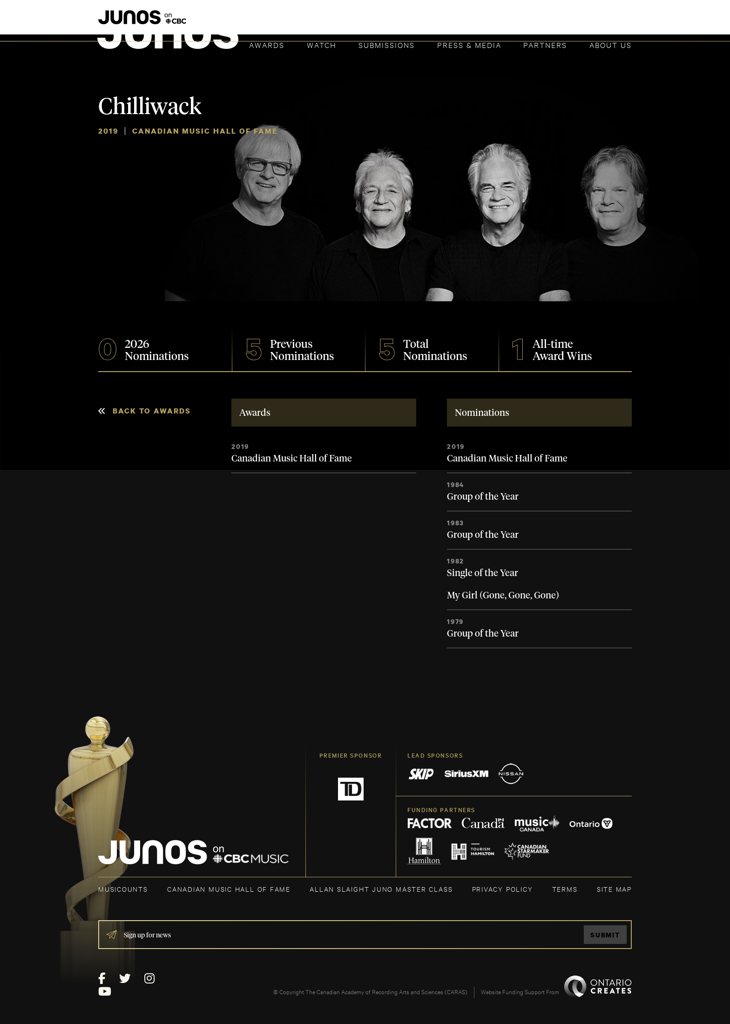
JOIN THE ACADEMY (502, 22)
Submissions (386, 44)
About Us (610, 44)
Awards (266, 44)
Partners (545, 44)
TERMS (565, 888)
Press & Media (469, 44)
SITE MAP (614, 888)
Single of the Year (482, 573)
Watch (322, 44)
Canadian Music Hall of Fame (291, 458)
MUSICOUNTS (123, 888)
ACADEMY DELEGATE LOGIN (588, 22)
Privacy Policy (502, 888)
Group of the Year (483, 497)
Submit (605, 934)
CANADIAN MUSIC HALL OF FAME (229, 888)
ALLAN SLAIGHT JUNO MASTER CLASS (381, 888)
